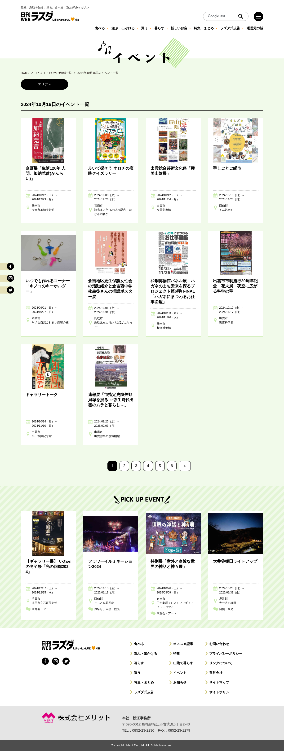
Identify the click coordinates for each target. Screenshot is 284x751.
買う (137, 673)
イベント (179, 673)
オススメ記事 (183, 644)
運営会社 (215, 673)
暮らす (139, 663)
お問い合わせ (219, 644)
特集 (176, 653)
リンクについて (220, 663)
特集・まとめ (144, 682)
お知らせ (179, 682)
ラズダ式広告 (144, 692)
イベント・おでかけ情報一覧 (53, 73)
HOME (25, 73)
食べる (139, 644)
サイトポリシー (220, 692)
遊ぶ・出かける (145, 653)
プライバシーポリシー (225, 653)
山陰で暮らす (183, 663)
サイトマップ (219, 682)
